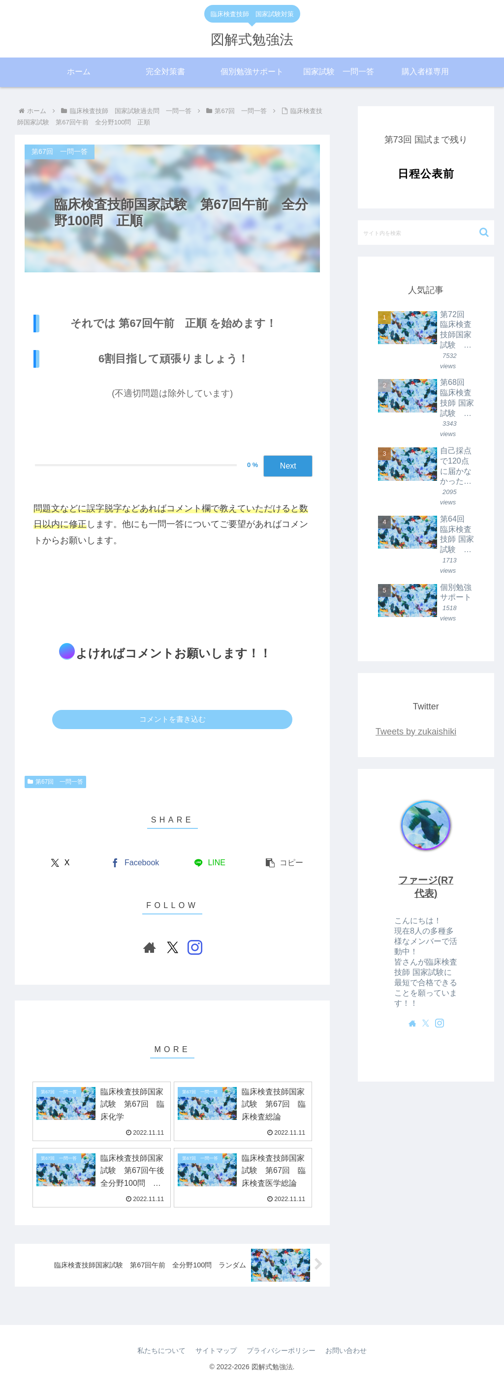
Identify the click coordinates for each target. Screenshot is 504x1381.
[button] (284, 863)
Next (288, 466)
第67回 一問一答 (55, 781)
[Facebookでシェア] (134, 863)
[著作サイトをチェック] (149, 947)
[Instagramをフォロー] (195, 947)
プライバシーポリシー (281, 1350)
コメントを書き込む (172, 719)
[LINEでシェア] (209, 863)
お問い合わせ (346, 1350)
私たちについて (161, 1350)
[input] (426, 232)
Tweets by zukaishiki (416, 731)
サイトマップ (216, 1350)
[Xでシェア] (60, 863)
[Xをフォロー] (172, 947)
